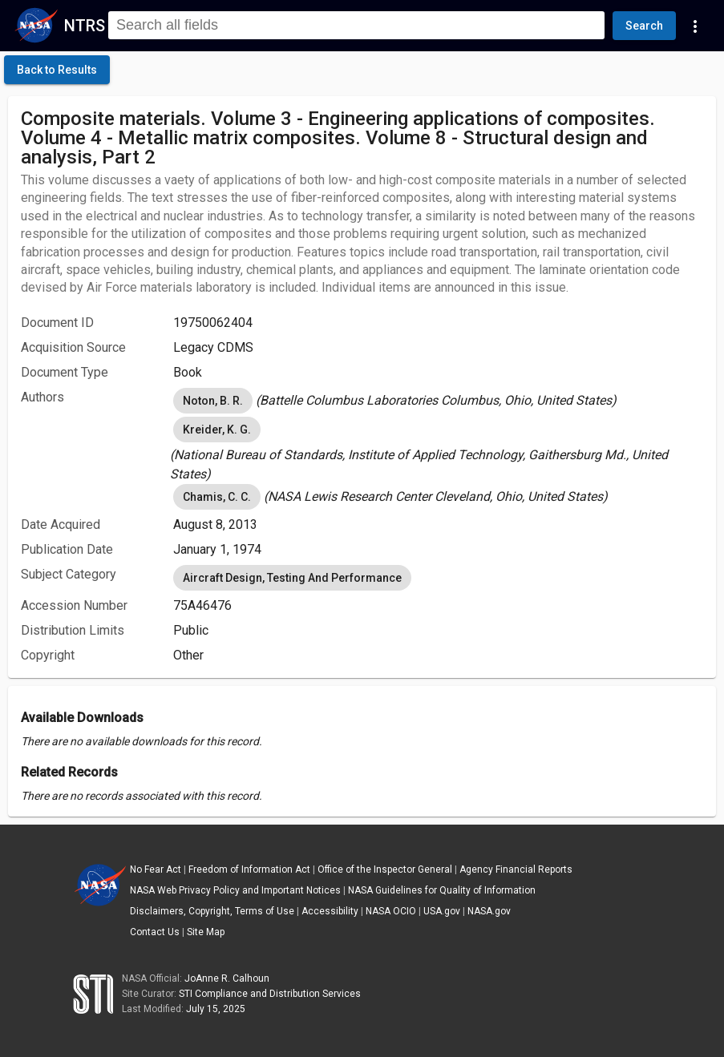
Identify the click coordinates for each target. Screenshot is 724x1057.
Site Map (205, 932)
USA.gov (441, 911)
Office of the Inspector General (385, 869)
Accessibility (329, 911)
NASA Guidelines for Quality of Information (442, 890)
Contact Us (155, 932)
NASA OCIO (391, 911)
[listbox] (438, 401)
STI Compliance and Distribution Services (270, 993)
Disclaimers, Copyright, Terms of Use (212, 911)
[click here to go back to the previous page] (57, 69)
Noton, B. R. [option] (213, 401)
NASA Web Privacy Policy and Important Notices (235, 890)
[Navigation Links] (695, 26)
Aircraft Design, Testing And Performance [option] (292, 578)
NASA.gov (489, 911)
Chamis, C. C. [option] (217, 497)
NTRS (84, 25)
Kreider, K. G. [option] (217, 429)
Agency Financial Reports (515, 869)
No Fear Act (155, 869)
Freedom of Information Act (249, 869)
